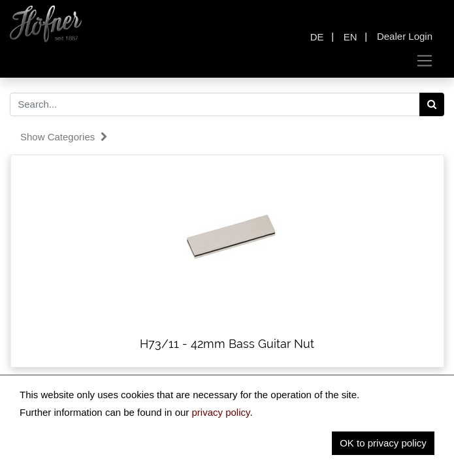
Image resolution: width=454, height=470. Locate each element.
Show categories (64, 136)
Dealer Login (404, 36)
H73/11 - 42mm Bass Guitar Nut (227, 344)
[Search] (432, 104)
